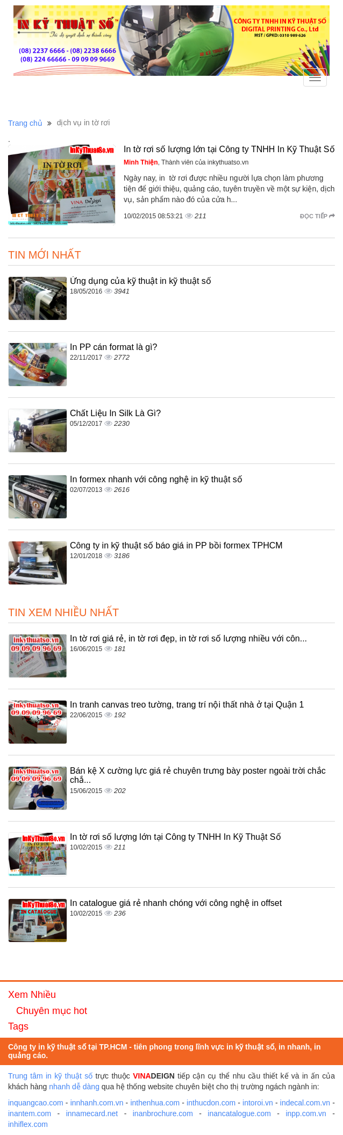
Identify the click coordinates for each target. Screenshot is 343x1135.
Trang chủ (25, 123)
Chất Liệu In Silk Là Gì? (115, 413)
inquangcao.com (35, 1102)
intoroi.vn (257, 1102)
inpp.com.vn (305, 1113)
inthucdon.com (211, 1102)
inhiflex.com (28, 1124)
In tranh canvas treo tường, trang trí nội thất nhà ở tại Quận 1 (187, 704)
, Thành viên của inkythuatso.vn (186, 162)
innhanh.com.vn (97, 1102)
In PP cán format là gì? (113, 347)
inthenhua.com (155, 1102)
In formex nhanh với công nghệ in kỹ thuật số (156, 479)
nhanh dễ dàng (74, 1086)
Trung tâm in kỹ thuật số (50, 1076)
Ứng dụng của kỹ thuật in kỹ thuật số (140, 280)
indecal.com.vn (305, 1102)
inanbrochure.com (163, 1113)
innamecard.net (92, 1113)
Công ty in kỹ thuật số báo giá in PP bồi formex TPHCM (176, 545)
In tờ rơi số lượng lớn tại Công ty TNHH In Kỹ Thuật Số (229, 149)
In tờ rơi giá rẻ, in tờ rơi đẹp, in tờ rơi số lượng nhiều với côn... (188, 638)
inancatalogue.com (239, 1113)
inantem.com (29, 1113)
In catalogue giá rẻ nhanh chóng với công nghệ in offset (176, 903)
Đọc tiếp (317, 216)
